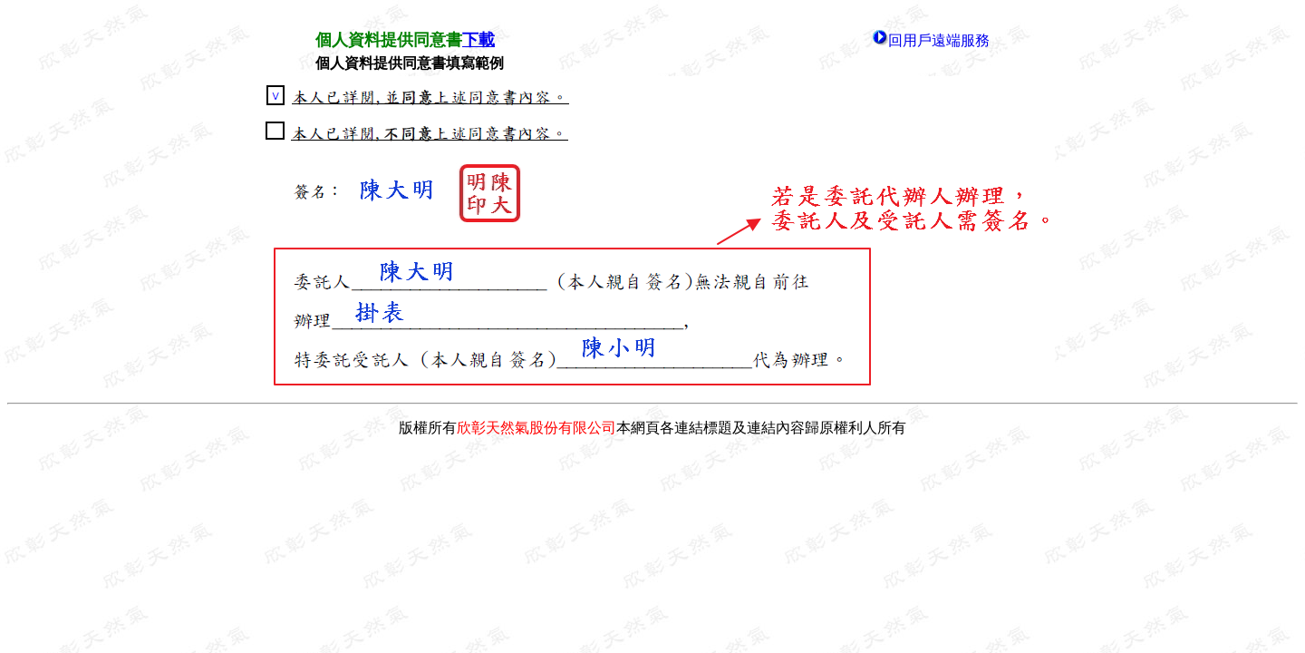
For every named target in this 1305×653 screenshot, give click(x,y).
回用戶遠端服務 (939, 40)
